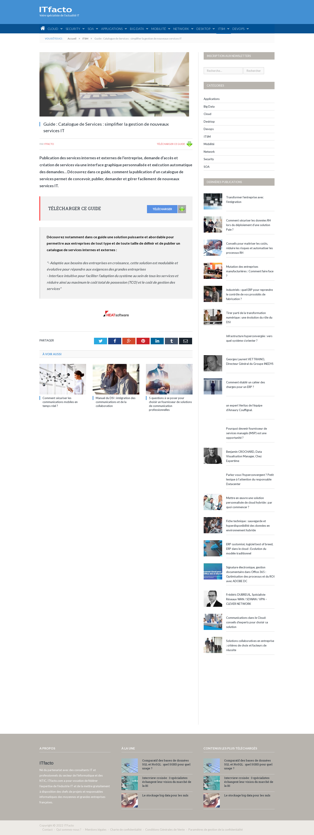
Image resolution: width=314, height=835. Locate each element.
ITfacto (49, 143)
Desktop (203, 29)
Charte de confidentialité (126, 829)
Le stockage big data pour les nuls (165, 795)
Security (73, 29)
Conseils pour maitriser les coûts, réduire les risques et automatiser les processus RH (249, 248)
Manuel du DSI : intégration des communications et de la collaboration (115, 402)
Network (181, 29)
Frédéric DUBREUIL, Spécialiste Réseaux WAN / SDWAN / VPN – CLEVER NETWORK (246, 599)
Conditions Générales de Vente (165, 829)
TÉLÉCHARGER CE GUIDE (171, 143)
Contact (47, 829)
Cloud (53, 29)
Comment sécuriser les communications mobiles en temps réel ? (60, 402)
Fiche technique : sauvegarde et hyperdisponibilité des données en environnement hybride (248, 525)
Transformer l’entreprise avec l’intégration (244, 199)
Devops (238, 29)
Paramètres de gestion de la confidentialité (215, 829)
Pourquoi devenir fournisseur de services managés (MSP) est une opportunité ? (246, 433)
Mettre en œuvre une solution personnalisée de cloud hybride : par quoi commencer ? (249, 502)
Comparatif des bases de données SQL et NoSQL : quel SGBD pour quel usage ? (166, 764)
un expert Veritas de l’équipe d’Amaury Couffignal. (244, 408)
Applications (112, 29)
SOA (91, 29)
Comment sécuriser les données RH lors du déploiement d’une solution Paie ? (248, 225)
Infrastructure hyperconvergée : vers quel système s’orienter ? (249, 338)
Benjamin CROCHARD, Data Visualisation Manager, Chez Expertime (244, 456)
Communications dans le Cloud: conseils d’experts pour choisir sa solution (247, 622)
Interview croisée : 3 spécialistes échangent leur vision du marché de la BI (166, 782)
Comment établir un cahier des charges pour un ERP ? (245, 385)
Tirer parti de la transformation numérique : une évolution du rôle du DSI (249, 317)
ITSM (221, 29)
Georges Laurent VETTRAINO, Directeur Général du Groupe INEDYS (249, 361)
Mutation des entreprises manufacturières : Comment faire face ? (249, 271)
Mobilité (158, 29)
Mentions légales (95, 829)
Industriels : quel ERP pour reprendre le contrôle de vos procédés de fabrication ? (249, 294)
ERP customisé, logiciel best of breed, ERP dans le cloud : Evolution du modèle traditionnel (249, 548)
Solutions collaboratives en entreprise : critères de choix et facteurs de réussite (250, 645)
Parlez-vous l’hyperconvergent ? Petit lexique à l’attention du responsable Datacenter (250, 479)
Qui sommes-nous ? (68, 829)
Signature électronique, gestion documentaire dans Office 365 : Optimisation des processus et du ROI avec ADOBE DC (250, 574)
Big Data (137, 29)
